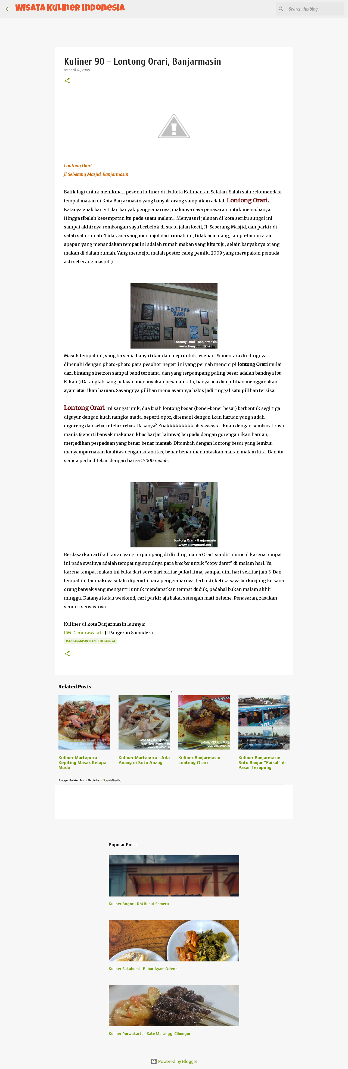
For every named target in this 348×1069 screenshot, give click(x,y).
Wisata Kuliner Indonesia (70, 8)
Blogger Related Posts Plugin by (90, 780)
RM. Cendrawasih (83, 632)
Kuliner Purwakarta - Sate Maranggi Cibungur (150, 1034)
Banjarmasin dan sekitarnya (90, 641)
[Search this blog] (315, 8)
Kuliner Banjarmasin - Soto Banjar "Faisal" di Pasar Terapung (262, 762)
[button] (67, 81)
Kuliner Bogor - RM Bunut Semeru (139, 904)
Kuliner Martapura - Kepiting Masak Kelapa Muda (82, 762)
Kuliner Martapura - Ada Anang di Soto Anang (144, 760)
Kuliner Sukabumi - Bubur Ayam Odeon (143, 969)
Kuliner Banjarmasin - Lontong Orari (200, 760)
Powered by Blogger (174, 1061)
